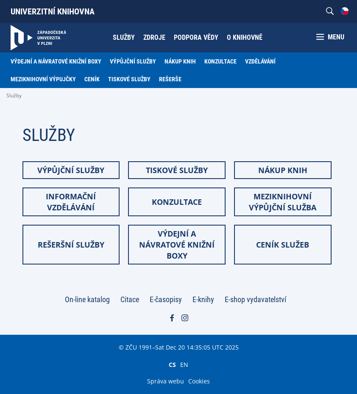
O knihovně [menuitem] (244, 37)
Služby (14, 95)
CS (172, 364)
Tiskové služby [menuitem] (129, 79)
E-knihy (203, 299)
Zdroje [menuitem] (154, 37)
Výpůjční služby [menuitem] (133, 61)
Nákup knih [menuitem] (180, 61)
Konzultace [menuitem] (220, 61)
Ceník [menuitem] (92, 79)
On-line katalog (87, 299)
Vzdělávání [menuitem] (260, 61)
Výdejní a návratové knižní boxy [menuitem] (56, 61)
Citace (129, 299)
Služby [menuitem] (124, 37)
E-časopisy (166, 299)
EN (184, 364)
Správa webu (165, 381)
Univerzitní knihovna (53, 11)
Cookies (199, 381)
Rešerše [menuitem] (170, 79)
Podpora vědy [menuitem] (196, 37)
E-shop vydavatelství (255, 299)
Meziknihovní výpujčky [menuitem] (43, 79)
